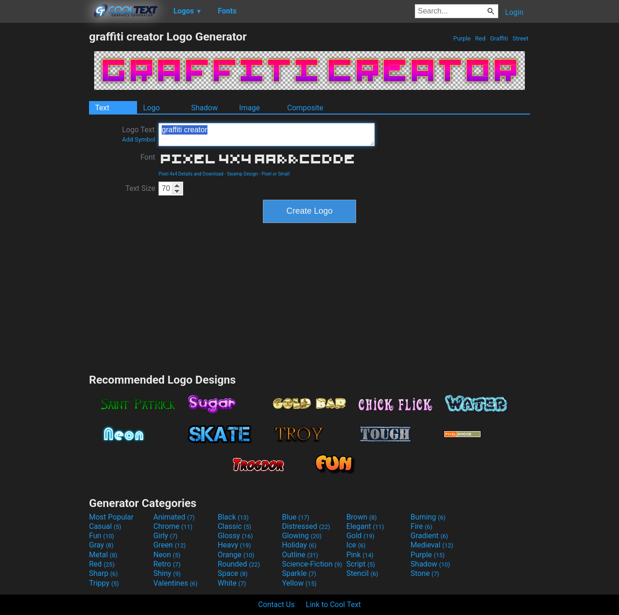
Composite (305, 107)
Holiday (299, 545)
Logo (151, 107)
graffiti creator (266, 134)
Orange (236, 554)
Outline (300, 554)
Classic (234, 526)
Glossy (235, 535)
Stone (425, 573)
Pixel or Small (275, 173)
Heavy (234, 545)
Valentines (175, 583)
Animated (174, 517)
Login (514, 12)
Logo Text (138, 134)
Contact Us (276, 604)
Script (360, 564)
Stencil (362, 573)
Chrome (173, 526)
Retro (166, 564)
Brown (361, 517)
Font (147, 157)
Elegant (365, 526)
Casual (105, 526)
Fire (422, 526)
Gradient (429, 535)
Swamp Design (242, 173)
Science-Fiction (312, 564)
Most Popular (111, 517)
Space (233, 573)
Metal (103, 554)
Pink (360, 554)
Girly (165, 535)
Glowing (302, 535)
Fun (101, 535)
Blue (296, 517)
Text (102, 107)
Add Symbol (138, 139)
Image (249, 107)
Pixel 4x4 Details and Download (190, 173)
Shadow (204, 107)
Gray (101, 545)
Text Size (140, 188)
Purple (462, 38)
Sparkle (299, 573)
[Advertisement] (44, 169)
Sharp (103, 573)
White (232, 583)
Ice (355, 545)
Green (169, 545)
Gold (360, 535)
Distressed (306, 526)
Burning (428, 517)
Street (520, 38)
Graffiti (498, 38)
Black (233, 517)
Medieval (432, 545)
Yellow (299, 583)
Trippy (104, 583)
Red (480, 38)
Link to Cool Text (333, 604)
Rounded (239, 564)
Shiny (167, 573)
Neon (166, 554)
